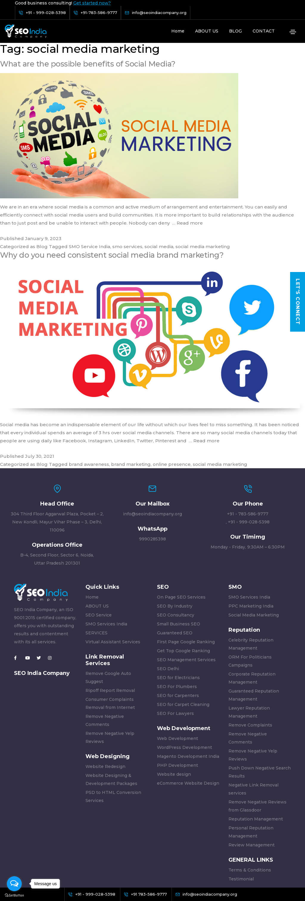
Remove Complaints (250, 682)
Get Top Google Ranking (183, 608)
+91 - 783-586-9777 (247, 471)
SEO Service (98, 572)
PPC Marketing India (250, 563)
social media (158, 203)
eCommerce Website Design (188, 740)
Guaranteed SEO (174, 590)
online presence (172, 421)
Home (177, 31)
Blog (42, 203)
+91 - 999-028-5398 (249, 479)
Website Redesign (105, 723)
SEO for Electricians (178, 634)
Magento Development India (188, 713)
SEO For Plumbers (177, 643)
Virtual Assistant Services (112, 599)
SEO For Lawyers (175, 670)
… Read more (187, 180)
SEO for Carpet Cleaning (183, 661)
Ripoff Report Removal (110, 647)
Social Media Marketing (253, 572)
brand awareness (89, 421)
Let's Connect (298, 302)
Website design (174, 731)
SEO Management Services (186, 616)
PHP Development (177, 722)
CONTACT (264, 31)
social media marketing (202, 203)
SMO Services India (106, 581)
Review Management (251, 802)
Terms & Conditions (249, 827)
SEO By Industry (174, 563)
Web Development (177, 695)
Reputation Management (255, 776)
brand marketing (131, 421)
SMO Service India (89, 203)
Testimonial (241, 836)
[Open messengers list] (14, 883)
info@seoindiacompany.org (152, 471)
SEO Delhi (168, 625)
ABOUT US (206, 31)
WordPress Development (184, 704)
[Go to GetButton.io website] (14, 895)
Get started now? (92, 3)
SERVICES (96, 590)
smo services (127, 203)
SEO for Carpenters (178, 652)
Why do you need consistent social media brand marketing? (113, 212)
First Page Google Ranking (186, 599)
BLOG (235, 31)
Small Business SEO (178, 581)
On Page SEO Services (181, 554)
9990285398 (152, 496)
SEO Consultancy (175, 572)
